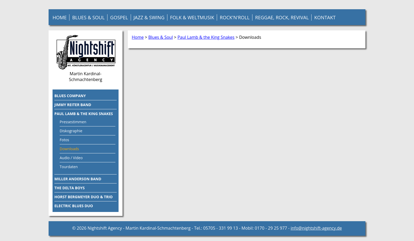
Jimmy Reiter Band (72, 104)
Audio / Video (71, 157)
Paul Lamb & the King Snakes (205, 37)
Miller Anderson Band (77, 178)
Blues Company (70, 95)
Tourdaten (69, 166)
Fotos (64, 139)
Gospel (119, 17)
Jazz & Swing (149, 17)
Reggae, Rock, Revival (282, 17)
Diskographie (71, 130)
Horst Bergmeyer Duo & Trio (83, 196)
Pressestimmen (73, 121)
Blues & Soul (88, 17)
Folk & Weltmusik (192, 17)
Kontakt (325, 17)
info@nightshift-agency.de (316, 228)
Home (60, 17)
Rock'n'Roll (235, 17)
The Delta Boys (69, 187)
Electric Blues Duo (73, 205)
